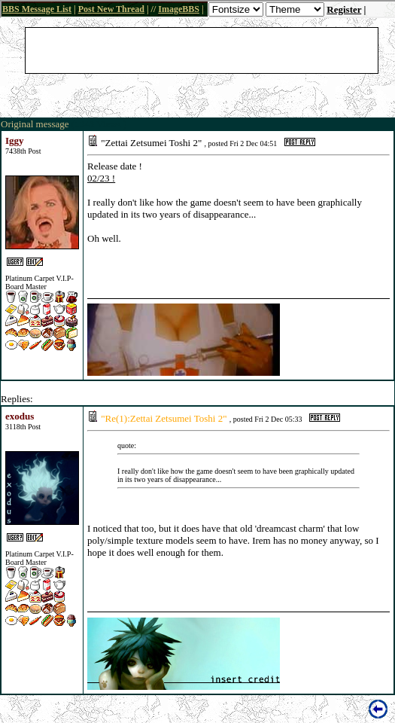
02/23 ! (101, 178)
